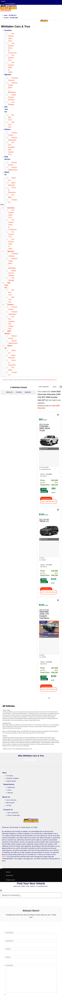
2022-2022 (20, 379)
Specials (7, 74)
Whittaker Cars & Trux (15, 26)
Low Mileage (11, 103)
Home (4, 379)
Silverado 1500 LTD (36, 379)
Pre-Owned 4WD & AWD (11, 67)
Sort (55, 387)
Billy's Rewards (12, 184)
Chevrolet (27, 379)
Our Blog (11, 196)
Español (3, 1)
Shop (4, 773)
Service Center (12, 164)
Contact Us (12, 201)
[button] (5, 10)
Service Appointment (13, 169)
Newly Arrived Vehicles (12, 97)
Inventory (8, 30)
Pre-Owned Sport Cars (11, 37)
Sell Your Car (6, 109)
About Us (6, 173)
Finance (7, 129)
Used (15, 379)
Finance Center (12, 134)
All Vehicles (10, 379)
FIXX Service (7, 158)
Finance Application (12, 139)
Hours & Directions (12, 190)
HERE (4, 856)
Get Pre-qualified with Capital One (11, 148)
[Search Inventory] (31, 895)
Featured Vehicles (13, 79)
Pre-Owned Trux (11, 58)
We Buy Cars (11, 117)
